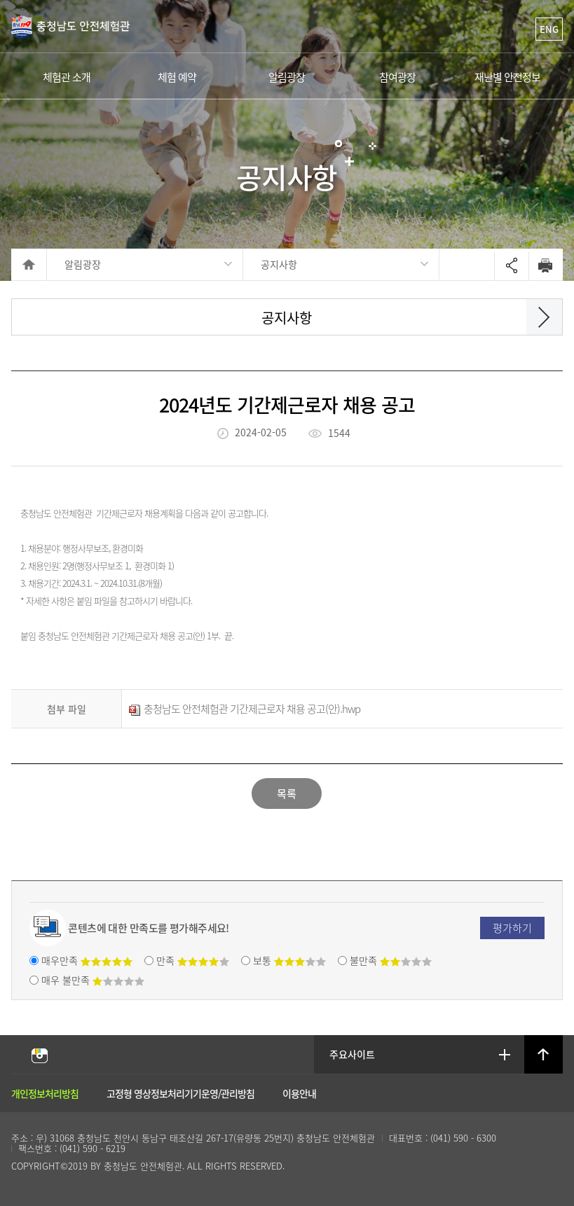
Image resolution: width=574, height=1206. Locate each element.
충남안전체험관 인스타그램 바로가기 (39, 1055)
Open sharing (511, 265)
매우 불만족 (92, 980)
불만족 (391, 960)
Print (545, 265)
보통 (289, 960)
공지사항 (279, 264)
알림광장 (82, 264)
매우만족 (86, 960)
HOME (29, 264)
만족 (192, 960)
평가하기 (512, 928)
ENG (549, 29)
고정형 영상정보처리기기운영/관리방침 (180, 1093)
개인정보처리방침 (44, 1093)
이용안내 (299, 1093)
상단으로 (543, 1055)
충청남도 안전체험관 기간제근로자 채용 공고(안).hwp (244, 708)
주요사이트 (352, 1054)
